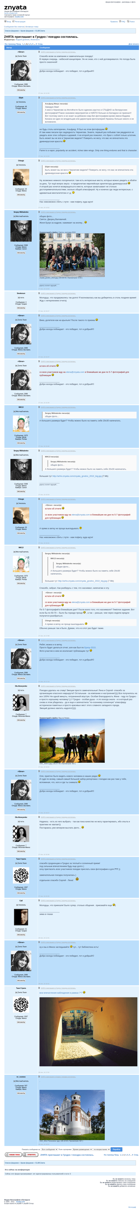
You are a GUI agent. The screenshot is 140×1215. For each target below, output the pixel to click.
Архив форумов (27, 31)
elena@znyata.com (75, 372)
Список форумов (12, 31)
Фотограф (132, 1207)
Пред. (18, 44)
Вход (7, 22)
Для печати (134, 44)
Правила (114, 22)
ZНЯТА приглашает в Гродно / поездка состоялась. (67, 1155)
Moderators (35, 40)
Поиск (131, 22)
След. (40, 44)
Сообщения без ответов (14, 27)
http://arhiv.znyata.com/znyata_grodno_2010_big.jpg (76, 476)
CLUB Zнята (40, 31)
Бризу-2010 (90, 647)
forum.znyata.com (10, 13)
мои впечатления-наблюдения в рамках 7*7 (60, 993)
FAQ (122, 22)
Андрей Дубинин (23, 40)
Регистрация (18, 22)
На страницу (10, 44)
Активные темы (31, 27)
